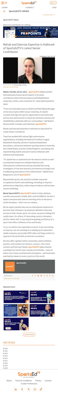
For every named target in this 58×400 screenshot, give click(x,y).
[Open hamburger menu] (2, 3)
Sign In (53, 3)
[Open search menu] (6, 3)
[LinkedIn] (16, 389)
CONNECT (30, 8)
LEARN (4, 8)
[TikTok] (40, 389)
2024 (5, 353)
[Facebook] (22, 389)
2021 (5, 361)
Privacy (38, 380)
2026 (5, 348)
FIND (54, 8)
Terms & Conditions (23, 380)
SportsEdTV (34, 92)
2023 (5, 356)
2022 (5, 358)
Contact (48, 380)
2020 (5, 363)
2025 (5, 351)
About (9, 380)
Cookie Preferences (29, 383)
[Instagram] (35, 389)
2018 (5, 368)
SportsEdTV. (25, 174)
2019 (5, 366)
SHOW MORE (29, 334)
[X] (28, 389)
